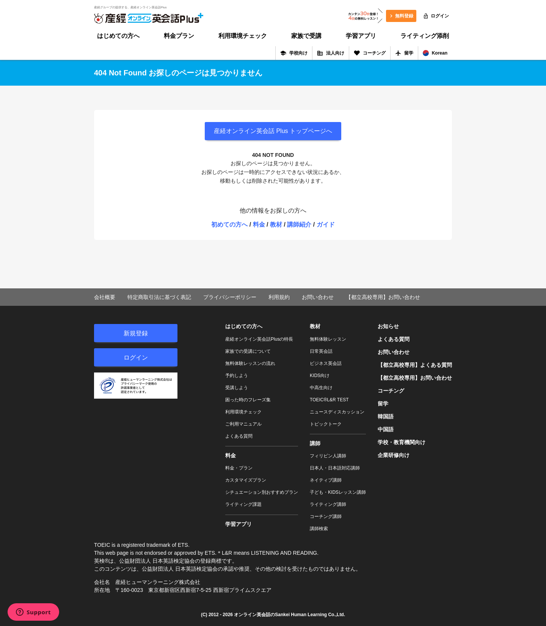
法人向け (330, 53)
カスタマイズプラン (245, 480)
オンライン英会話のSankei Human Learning (280, 614)
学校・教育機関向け (401, 442)
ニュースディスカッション (337, 412)
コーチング (370, 53)
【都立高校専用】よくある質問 (415, 365)
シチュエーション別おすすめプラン (261, 492)
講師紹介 (299, 224)
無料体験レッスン (328, 339)
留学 (404, 53)
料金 (259, 224)
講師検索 (319, 528)
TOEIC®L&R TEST (329, 399)
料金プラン (179, 36)
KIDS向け (319, 375)
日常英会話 (321, 351)
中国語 (386, 429)
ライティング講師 (328, 504)
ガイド (326, 224)
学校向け (294, 53)
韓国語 (386, 416)
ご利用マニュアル (243, 424)
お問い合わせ (318, 297)
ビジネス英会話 (326, 363)
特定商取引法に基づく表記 (159, 297)
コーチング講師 (326, 516)
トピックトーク (326, 424)
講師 (315, 443)
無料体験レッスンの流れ (250, 363)
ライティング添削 (424, 36)
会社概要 (104, 297)
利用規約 (279, 297)
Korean (435, 53)
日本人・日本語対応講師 (335, 468)
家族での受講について (248, 351)
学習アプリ (361, 36)
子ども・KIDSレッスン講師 (338, 492)
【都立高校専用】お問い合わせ (383, 297)
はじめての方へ (118, 36)
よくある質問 (239, 436)
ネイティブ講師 (326, 480)
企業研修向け (394, 455)
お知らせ (388, 326)
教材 (276, 224)
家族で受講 (306, 36)
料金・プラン (239, 468)
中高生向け (321, 387)
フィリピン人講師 (328, 456)
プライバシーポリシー (229, 297)
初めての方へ (229, 224)
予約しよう (236, 375)
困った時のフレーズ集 (248, 399)
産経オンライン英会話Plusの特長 (259, 339)
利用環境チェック (242, 36)
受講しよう (236, 387)
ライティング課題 (243, 504)
